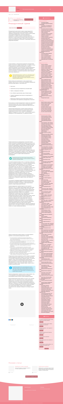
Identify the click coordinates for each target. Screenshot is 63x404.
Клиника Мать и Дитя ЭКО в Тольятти (47, 290)
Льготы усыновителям (45, 54)
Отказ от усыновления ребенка (46, 55)
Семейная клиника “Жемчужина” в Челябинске (46, 243)
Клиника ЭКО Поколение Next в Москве (45, 121)
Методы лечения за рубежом (45, 72)
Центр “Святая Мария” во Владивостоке (45, 174)
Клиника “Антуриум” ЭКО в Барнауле (47, 171)
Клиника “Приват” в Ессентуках (46, 234)
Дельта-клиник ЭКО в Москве (46, 128)
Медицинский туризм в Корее (46, 84)
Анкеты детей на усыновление (46, 58)
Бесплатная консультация (28, 9)
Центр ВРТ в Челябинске (45, 241)
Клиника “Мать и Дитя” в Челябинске (47, 240)
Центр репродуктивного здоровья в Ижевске (46, 190)
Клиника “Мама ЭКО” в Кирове (46, 191)
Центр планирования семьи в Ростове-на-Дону (45, 279)
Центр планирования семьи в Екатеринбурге (45, 226)
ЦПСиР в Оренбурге (44, 267)
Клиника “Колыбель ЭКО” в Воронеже (47, 223)
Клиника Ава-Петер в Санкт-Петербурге (45, 151)
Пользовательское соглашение (30, 390)
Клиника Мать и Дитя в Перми (46, 272)
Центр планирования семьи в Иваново (45, 187)
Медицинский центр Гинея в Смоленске (45, 284)
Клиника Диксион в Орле (45, 265)
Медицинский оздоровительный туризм (46, 78)
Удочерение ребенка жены (45, 38)
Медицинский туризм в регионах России (46, 96)
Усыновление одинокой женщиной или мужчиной (46, 24)
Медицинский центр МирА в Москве (47, 134)
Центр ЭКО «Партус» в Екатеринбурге (47, 224)
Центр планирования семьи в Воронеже (45, 220)
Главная (10, 14)
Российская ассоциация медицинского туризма (44, 89)
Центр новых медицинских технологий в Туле (45, 292)
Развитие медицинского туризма (46, 92)
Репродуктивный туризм (45, 97)
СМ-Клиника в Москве (44, 142)
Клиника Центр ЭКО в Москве (46, 135)
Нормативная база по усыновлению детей (46, 60)
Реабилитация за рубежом (45, 70)
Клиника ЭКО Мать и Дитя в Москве (47, 122)
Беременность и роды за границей (46, 69)
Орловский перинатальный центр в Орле (46, 263)
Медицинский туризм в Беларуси (46, 85)
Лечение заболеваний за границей (46, 76)
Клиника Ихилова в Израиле (45, 300)
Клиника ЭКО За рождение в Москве (47, 127)
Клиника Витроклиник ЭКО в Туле (46, 293)
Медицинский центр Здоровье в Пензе (46, 271)
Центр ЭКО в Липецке (44, 235)
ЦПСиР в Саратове (44, 216)
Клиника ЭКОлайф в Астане (45, 305)
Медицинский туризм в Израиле (46, 86)
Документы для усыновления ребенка (47, 40)
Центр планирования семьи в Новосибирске (45, 198)
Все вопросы (46, 348)
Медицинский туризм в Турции (46, 80)
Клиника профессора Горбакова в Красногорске (46, 215)
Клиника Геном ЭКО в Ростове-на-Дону (46, 280)
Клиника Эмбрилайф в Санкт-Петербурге (45, 163)
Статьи (17, 9)
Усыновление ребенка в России (46, 39)
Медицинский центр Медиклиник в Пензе (46, 269)
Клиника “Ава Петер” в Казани (46, 211)
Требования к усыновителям (46, 34)
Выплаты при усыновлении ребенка (47, 44)
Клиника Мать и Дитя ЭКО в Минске (47, 295)
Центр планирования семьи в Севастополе (45, 208)
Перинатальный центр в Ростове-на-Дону (46, 275)
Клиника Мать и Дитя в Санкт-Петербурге (45, 158)
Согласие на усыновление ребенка (46, 50)
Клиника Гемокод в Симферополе (46, 282)
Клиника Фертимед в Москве (45, 141)
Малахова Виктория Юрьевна (18, 19)
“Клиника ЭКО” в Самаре (45, 203)
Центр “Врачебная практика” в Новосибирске (45, 196)
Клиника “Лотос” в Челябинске (46, 244)
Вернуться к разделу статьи (31, 376)
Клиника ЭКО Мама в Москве (46, 119)
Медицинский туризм (44, 94)
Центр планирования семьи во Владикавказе (45, 201)
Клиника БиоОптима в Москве (46, 143)
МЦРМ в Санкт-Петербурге (45, 153)
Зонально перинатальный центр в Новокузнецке (46, 257)
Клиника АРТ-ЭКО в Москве (45, 118)
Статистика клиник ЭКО (45, 105)
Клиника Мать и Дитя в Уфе (45, 245)
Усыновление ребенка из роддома (46, 33)
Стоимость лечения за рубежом (46, 65)
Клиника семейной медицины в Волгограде (45, 178)
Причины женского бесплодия (46, 103)
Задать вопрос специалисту (29, 19)
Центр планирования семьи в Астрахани (45, 228)
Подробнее (41, 326)
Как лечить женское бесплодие (46, 109)
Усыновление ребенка (44, 22)
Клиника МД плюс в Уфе (45, 248)
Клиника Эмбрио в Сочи (45, 286)
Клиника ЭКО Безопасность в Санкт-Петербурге (46, 168)
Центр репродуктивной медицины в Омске (46, 260)
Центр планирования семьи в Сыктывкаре (45, 185)
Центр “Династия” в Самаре (45, 205)
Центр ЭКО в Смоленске (45, 285)
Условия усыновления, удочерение (47, 37)
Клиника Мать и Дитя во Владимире (47, 236)
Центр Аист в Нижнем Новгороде (46, 255)
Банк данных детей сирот (45, 46)
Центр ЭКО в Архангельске (45, 170)
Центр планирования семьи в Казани (47, 311)
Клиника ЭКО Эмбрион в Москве (46, 126)
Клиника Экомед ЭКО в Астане (46, 307)
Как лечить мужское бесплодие (46, 111)
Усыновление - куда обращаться (46, 25)
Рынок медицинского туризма (46, 93)
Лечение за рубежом (44, 64)
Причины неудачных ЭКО (45, 104)
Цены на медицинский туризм (46, 79)
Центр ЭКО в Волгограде (45, 182)
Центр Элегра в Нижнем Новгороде (47, 253)
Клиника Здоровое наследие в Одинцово (45, 132)
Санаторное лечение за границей (46, 71)
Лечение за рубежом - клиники (46, 75)
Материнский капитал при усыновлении (45, 52)
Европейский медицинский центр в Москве (46, 145)
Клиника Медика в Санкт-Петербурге (47, 164)
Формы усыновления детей (45, 31)
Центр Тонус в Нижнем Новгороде (46, 254)
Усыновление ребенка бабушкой (46, 53)
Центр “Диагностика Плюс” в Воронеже (45, 222)
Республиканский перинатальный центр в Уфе (46, 249)
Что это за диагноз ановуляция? (44, 336)
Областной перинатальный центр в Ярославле (46, 232)
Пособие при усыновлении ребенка (47, 45)
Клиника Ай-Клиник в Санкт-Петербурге (45, 160)
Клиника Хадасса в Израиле (45, 299)
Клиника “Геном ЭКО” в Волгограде (47, 183)
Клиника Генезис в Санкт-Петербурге (47, 161)
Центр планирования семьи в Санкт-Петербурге (46, 155)
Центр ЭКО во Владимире (45, 312)
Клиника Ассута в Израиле (45, 301)
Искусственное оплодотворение (46, 110)
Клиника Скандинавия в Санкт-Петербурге (45, 149)
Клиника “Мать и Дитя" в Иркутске (46, 188)
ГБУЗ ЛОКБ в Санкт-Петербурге (46, 167)
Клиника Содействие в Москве (46, 137)
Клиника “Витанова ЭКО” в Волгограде (45, 176)
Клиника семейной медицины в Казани (45, 213)
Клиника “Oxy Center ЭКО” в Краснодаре (45, 193)
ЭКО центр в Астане (44, 306)
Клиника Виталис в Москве (45, 140)
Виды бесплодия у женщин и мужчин (47, 102)
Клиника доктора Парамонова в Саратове (45, 218)
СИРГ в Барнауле (44, 172)
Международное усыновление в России (46, 27)
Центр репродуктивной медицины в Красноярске (46, 251)
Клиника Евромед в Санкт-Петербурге (47, 156)
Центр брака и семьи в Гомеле (46, 298)
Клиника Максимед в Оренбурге (46, 266)
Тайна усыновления (44, 32)
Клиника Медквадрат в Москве (46, 136)
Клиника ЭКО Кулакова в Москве (46, 117)
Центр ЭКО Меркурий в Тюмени (46, 294)
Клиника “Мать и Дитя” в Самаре (46, 204)
